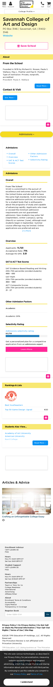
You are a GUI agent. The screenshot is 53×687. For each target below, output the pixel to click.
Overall (12, 154)
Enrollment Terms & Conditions (18, 600)
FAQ (7, 552)
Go (47, 614)
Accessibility (10, 602)
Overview (13, 157)
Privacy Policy (20, 674)
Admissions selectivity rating (20, 331)
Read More (42, 86)
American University (15, 436)
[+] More (26, 231)
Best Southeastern (14, 405)
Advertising (10, 592)
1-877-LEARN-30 (12, 550)
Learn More (26, 349)
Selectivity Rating (38, 160)
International (10, 589)
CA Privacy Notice (26, 625)
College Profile (26, 11)
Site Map (29, 630)
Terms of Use (36, 674)
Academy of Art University (18, 433)
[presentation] (2, 520)
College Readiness (12, 587)
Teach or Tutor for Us (14, 585)
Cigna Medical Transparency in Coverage (16, 606)
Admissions (26, 134)
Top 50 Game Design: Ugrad (18, 410)
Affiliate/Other (11, 594)
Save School (48, 125)
